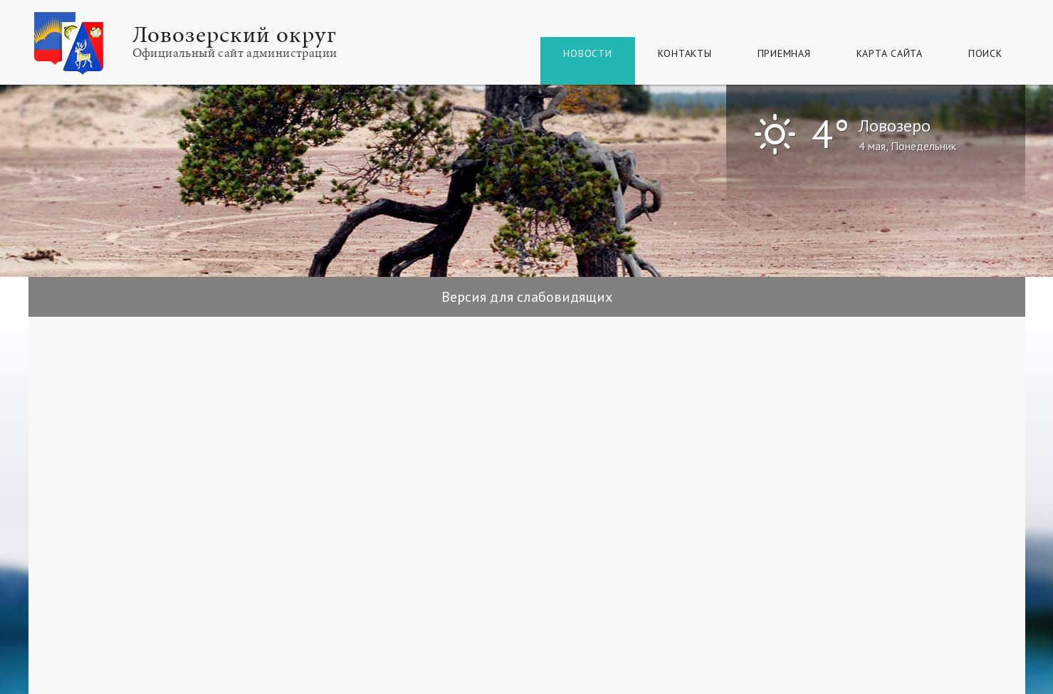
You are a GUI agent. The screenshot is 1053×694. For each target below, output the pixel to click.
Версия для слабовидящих (526, 297)
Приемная (784, 53)
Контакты (685, 53)
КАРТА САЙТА (889, 53)
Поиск (985, 53)
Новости (587, 53)
